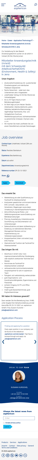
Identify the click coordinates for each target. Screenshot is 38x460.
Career (9, 40)
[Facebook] (4, 457)
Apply (5, 183)
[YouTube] (17, 457)
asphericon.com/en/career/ (14, 334)
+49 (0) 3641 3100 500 (19, 394)
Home (4, 40)
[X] (12, 457)
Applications (22, 442)
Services (13, 442)
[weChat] (25, 457)
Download (19, 183)
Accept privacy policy (12, 423)
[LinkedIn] (21, 457)
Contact (12, 446)
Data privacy (21, 446)
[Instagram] (8, 457)
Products (5, 442)
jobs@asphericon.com (10, 310)
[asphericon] (20, 9)
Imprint (4, 446)
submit (7, 427)
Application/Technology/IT (23, 40)
